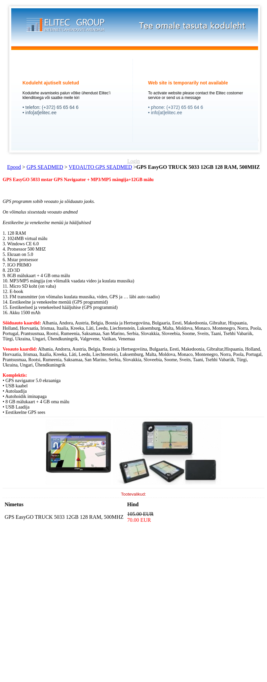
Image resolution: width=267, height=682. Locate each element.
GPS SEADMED (44, 167)
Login (133, 161)
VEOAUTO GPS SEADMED (100, 167)
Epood (14, 167)
